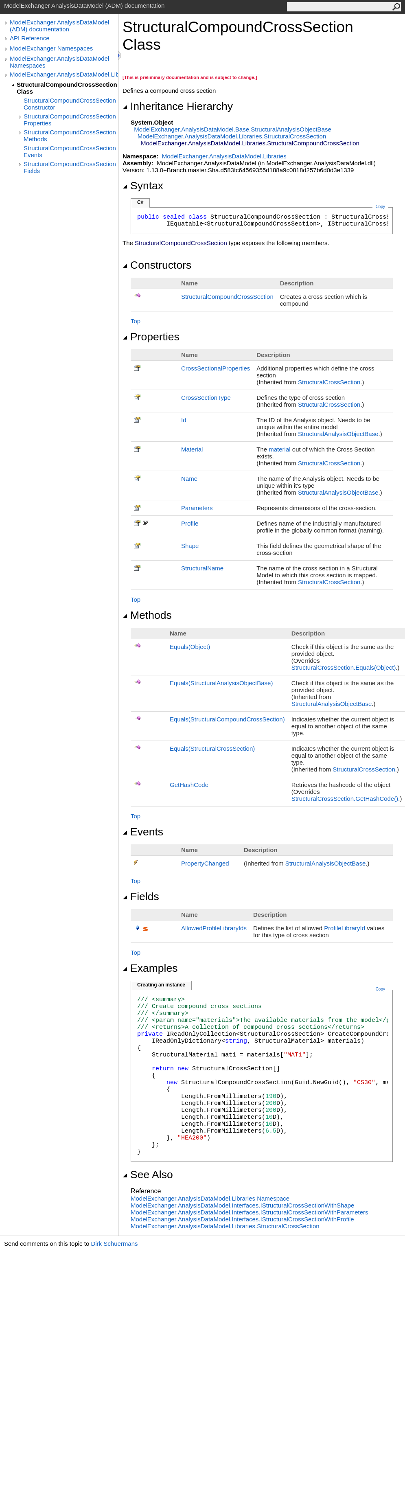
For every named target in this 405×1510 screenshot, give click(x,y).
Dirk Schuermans (114, 1243)
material (279, 449)
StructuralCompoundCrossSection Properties (70, 120)
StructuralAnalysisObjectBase (338, 433)
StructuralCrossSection (329, 382)
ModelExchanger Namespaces (51, 48)
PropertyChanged (205, 863)
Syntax (143, 186)
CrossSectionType (206, 397)
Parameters (197, 507)
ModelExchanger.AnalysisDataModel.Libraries (64, 74)
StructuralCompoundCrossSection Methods (70, 135)
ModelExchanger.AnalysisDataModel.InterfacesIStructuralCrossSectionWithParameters (249, 1212)
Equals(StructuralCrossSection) (212, 748)
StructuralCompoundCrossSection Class (67, 88)
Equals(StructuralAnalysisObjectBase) (221, 682)
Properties (151, 337)
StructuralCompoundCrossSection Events (70, 151)
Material (192, 449)
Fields (141, 896)
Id (183, 419)
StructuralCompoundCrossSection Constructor (70, 104)
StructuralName (202, 568)
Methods (147, 615)
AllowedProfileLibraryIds (214, 928)
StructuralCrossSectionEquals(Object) (343, 667)
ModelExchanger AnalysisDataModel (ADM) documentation (59, 26)
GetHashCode (189, 784)
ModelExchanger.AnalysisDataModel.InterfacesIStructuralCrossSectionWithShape (242, 1205)
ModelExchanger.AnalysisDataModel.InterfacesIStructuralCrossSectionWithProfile (242, 1219)
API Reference (30, 38)
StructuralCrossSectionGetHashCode (344, 798)
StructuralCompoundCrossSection (227, 296)
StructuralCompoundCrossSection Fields (70, 167)
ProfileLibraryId (344, 928)
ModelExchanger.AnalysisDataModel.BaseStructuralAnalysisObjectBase (232, 129)
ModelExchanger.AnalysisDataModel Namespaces (59, 62)
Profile (190, 523)
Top (135, 321)
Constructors (157, 265)
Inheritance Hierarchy (178, 106)
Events (143, 832)
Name (189, 478)
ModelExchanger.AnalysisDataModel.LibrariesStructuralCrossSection (232, 136)
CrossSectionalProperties (215, 368)
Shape (190, 545)
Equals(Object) (190, 646)
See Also (148, 1174)
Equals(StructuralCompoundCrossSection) (227, 719)
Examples (150, 968)
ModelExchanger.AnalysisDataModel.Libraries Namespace (210, 1198)
